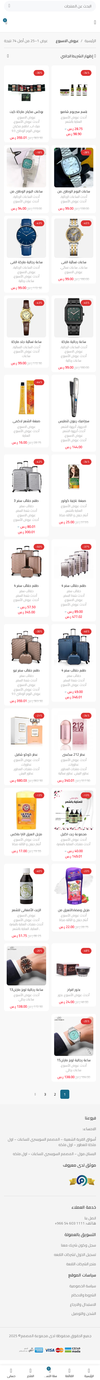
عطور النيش (82, 773)
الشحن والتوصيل (83, 1313)
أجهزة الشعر (68, 427)
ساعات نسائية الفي (73, 262)
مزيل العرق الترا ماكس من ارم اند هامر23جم (26, 836)
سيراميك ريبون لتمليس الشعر (73, 423)
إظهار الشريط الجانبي (77, 56)
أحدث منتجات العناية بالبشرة (73, 844)
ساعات (83, 267)
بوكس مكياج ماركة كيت (26, 112)
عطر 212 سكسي (73, 754)
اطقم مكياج (21, 126)
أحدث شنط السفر (26, 511)
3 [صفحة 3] (45, 1094)
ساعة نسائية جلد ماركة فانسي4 (26, 344)
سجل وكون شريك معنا (78, 1245)
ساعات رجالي (26, 999)
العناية (26, 435)
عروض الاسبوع (27, 117)
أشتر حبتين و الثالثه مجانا (73, 515)
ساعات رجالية (26, 281)
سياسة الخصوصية (82, 1286)
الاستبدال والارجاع (83, 1304)
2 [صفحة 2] (55, 1094)
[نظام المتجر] (8, 56)
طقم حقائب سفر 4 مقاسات (73, 588)
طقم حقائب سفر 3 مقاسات (26, 503)
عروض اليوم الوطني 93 (26, 131)
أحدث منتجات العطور (74, 769)
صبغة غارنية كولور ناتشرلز (73, 503)
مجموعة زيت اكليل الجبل (74, 836)
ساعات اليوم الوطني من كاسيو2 (26, 193)
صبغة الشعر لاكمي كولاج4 (26, 423)
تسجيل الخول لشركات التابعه (75, 1254)
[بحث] (50, 6)
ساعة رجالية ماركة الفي (26, 262)
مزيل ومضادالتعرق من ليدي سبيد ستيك (74, 912)
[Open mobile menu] (95, 22)
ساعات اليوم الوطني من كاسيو (73, 193)
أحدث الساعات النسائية (26, 347)
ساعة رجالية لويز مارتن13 (26, 989)
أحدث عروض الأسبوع (74, 117)
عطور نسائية (65, 773)
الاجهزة (82, 427)
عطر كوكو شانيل (26, 754)
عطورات (74, 764)
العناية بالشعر (73, 122)
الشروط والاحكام (83, 1295)
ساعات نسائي (69, 267)
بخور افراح (73, 989)
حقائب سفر (27, 506)
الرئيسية (90, 40)
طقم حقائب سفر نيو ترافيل (26, 672)
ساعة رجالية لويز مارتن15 (74, 1060)
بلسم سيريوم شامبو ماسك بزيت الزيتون (73, 114)
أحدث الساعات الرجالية (74, 197)
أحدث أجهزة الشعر (74, 431)
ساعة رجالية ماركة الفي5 (73, 344)
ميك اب (35, 126)
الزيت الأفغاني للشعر (26, 910)
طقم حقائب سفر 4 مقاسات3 (73, 672)
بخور (60, 995)
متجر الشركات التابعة (81, 1264)
